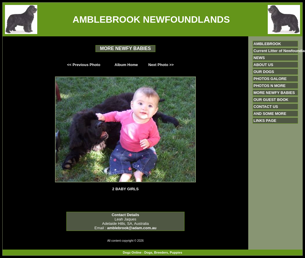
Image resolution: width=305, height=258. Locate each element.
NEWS (259, 58)
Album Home (126, 65)
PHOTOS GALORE (270, 78)
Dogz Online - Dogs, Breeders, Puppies (152, 252)
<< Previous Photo (83, 65)
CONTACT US (265, 106)
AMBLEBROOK (267, 44)
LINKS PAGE (264, 120)
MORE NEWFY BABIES (274, 92)
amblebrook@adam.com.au (131, 228)
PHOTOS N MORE (269, 85)
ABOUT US (263, 65)
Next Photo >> (161, 65)
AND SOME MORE (269, 113)
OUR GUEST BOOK (270, 99)
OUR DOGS (263, 72)
